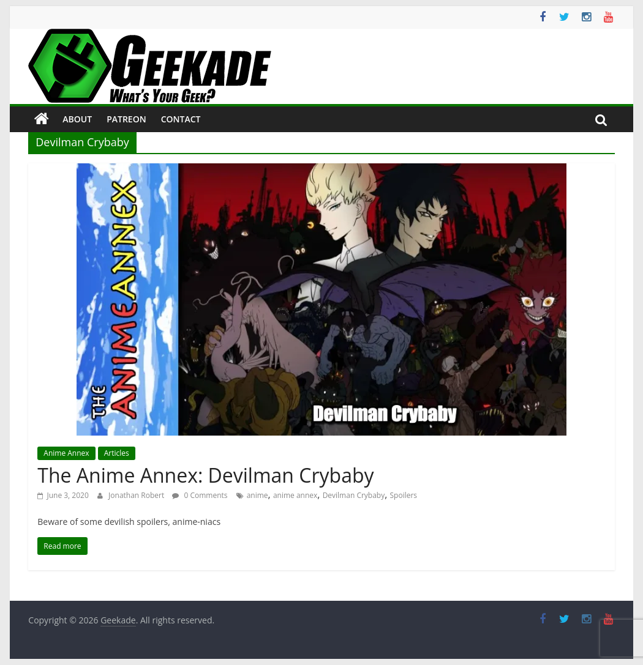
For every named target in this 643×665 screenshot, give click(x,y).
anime (257, 495)
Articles (116, 453)
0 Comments (199, 495)
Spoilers (404, 495)
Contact (181, 119)
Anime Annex (66, 453)
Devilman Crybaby (354, 495)
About (77, 119)
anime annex (295, 495)
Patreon (126, 119)
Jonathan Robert (137, 495)
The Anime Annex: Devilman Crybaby (205, 475)
